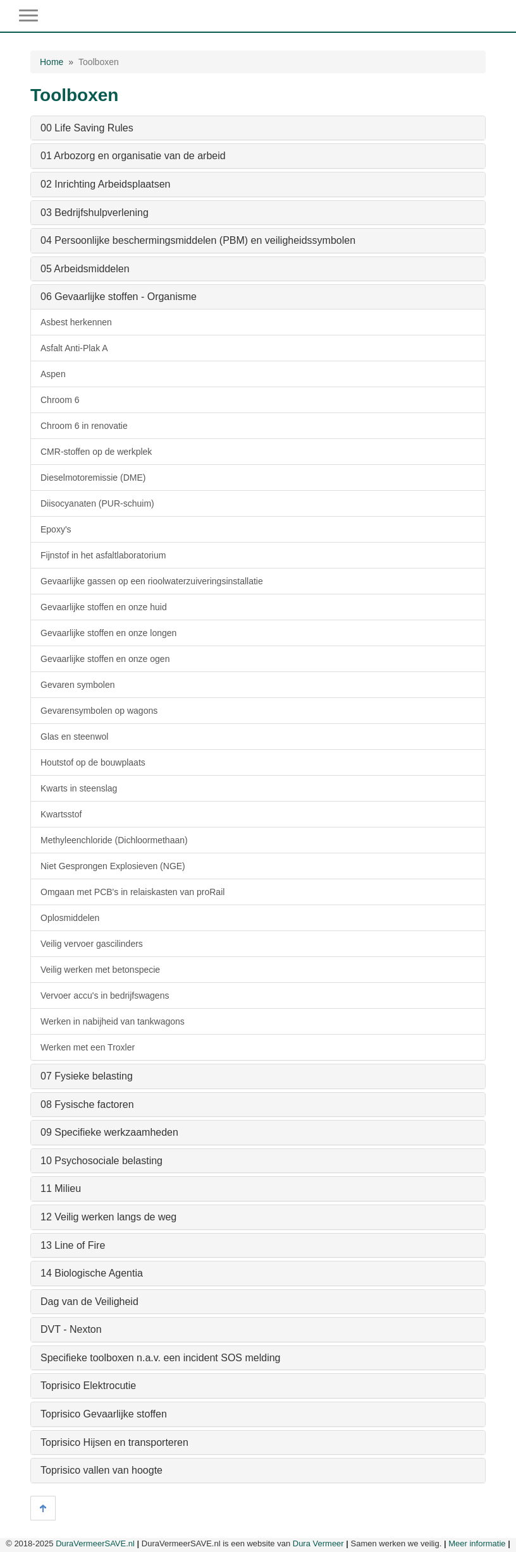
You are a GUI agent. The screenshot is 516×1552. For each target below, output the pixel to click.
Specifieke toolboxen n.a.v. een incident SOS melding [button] (160, 1357)
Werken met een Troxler (87, 1047)
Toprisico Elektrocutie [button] (88, 1385)
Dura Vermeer (318, 1543)
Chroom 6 (59, 400)
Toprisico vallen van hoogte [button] (101, 1470)
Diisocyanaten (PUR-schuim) (97, 503)
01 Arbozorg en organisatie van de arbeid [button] (133, 155)
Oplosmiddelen (69, 918)
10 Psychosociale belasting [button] (101, 1160)
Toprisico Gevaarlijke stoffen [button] (103, 1414)
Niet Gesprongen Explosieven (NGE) (112, 866)
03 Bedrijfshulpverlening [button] (94, 212)
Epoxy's (55, 529)
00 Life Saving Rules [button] (86, 128)
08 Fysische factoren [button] (87, 1104)
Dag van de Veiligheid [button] (89, 1301)
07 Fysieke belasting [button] (86, 1076)
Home (51, 62)
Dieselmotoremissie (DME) (92, 477)
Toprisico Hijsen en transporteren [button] (114, 1442)
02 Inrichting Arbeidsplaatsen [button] (105, 184)
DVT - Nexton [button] (71, 1329)
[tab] (258, 128)
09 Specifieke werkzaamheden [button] (109, 1132)
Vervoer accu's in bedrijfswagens (104, 995)
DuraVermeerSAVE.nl (95, 1543)
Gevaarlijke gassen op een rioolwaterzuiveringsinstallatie (151, 581)
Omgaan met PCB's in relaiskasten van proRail (132, 892)
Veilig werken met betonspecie (100, 970)
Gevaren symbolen (77, 685)
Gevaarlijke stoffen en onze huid (103, 607)
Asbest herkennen (76, 322)
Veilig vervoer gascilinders (91, 944)
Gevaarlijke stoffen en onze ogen (104, 659)
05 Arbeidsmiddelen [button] (85, 268)
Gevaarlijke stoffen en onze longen (108, 633)
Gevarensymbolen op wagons (98, 711)
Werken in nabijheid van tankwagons (112, 1021)
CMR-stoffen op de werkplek (96, 452)
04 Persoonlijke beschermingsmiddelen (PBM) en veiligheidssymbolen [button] (197, 240)
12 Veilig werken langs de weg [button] (108, 1217)
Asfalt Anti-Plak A (74, 348)
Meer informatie (476, 1543)
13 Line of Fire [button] (72, 1245)
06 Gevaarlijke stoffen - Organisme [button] (118, 296)
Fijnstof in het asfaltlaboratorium (103, 555)
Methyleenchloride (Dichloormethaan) (114, 840)
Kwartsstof (61, 814)
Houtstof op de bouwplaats (92, 762)
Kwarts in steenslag (78, 788)
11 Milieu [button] (60, 1188)
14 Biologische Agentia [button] (91, 1273)
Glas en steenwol (74, 736)
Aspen (53, 374)
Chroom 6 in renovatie (84, 426)
